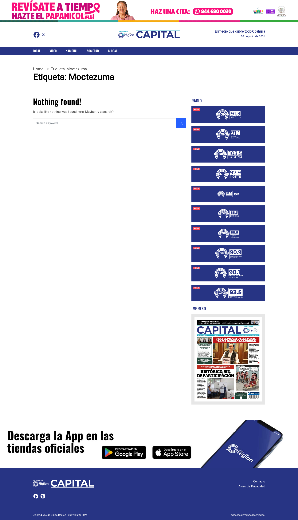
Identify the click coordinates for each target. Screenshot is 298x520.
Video (53, 51)
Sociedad (93, 51)
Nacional (72, 51)
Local (36, 51)
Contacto (259, 481)
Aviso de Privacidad (251, 486)
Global (112, 51)
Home (38, 69)
